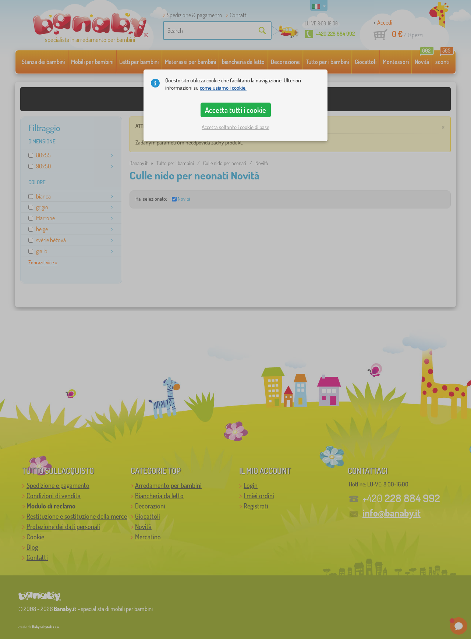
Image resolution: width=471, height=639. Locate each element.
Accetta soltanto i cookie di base (235, 127)
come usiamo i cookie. (223, 87)
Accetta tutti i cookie (235, 110)
